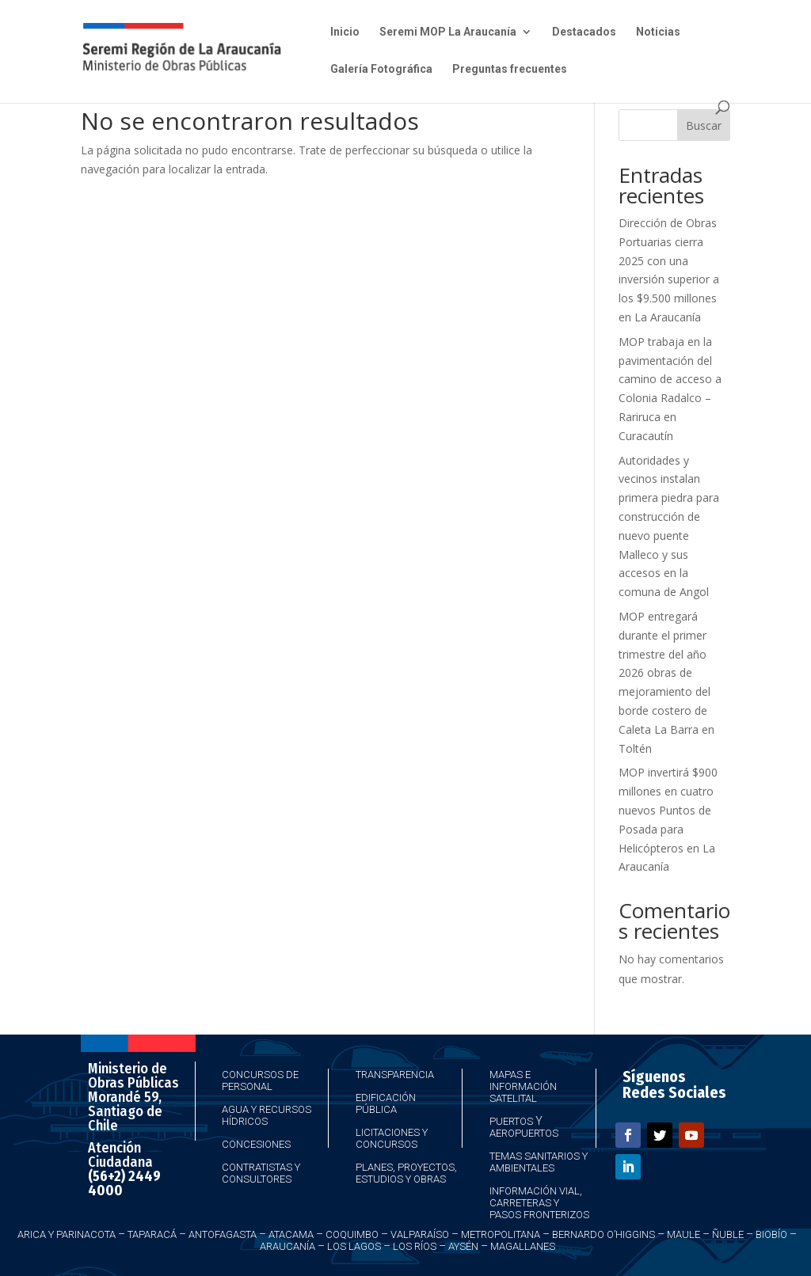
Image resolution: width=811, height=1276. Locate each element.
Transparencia (395, 1074)
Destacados (584, 32)
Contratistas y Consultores (261, 1173)
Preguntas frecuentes (509, 69)
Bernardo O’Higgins (603, 1234)
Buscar (704, 125)
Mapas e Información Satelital (523, 1086)
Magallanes (522, 1246)
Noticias (658, 32)
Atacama (291, 1234)
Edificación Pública (386, 1103)
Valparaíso (419, 1234)
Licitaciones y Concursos (392, 1138)
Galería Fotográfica (381, 69)
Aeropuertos (523, 1133)
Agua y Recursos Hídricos (266, 1115)
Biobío (771, 1234)
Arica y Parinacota (66, 1234)
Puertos (511, 1121)
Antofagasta (222, 1234)
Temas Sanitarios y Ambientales (538, 1162)
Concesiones (256, 1144)
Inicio (345, 32)
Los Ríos (414, 1246)
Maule (683, 1234)
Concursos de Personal (260, 1080)
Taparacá (152, 1234)
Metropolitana (500, 1234)
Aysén (463, 1246)
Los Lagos (354, 1246)
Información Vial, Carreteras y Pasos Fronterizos (539, 1203)
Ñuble (728, 1234)
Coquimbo (352, 1234)
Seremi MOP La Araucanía (447, 32)
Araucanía (287, 1246)
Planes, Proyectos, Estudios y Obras (406, 1173)
